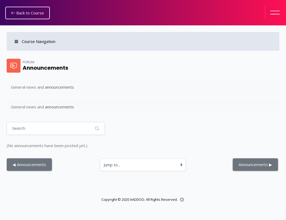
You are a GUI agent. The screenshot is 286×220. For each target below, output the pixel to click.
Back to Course (27, 12)
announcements (59, 87)
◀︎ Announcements (29, 164)
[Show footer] (182, 199)
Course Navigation (35, 41)
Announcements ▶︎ (255, 164)
